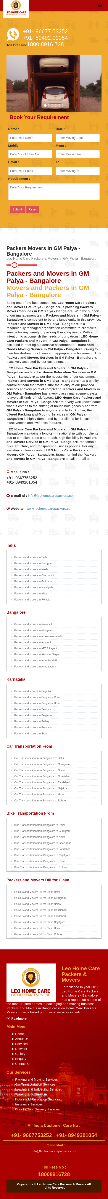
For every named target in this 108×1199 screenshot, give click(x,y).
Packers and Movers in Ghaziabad (34, 575)
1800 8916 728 (45, 44)
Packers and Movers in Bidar (30, 733)
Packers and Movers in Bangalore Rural (37, 697)
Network (21, 1049)
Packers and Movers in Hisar (30, 593)
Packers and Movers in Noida (31, 569)
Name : (13, 129)
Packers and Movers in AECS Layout (35, 648)
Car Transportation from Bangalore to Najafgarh (41, 788)
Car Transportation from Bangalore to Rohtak (40, 800)
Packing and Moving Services (36, 1079)
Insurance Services (29, 1104)
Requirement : (19, 178)
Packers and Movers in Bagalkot (33, 691)
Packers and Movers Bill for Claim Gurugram (40, 898)
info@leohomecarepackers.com (51, 495)
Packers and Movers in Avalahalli (33, 624)
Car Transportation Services (35, 1084)
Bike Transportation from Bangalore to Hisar (39, 861)
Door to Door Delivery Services (37, 1109)
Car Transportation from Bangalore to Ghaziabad (42, 776)
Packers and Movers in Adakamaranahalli (38, 636)
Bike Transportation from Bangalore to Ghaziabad (42, 843)
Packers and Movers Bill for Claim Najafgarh (39, 922)
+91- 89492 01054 (45, 38)
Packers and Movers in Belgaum (33, 715)
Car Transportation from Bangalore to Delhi (39, 758)
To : (58, 162)
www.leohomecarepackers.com (50, 508)
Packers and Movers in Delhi (30, 557)
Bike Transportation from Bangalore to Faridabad (42, 849)
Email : (13, 162)
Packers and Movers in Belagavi (32, 709)
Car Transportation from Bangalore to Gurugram (41, 764)
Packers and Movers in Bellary (31, 721)
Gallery (20, 1054)
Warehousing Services (31, 1094)
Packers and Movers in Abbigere (33, 630)
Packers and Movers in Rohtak (32, 599)
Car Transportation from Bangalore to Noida (39, 770)
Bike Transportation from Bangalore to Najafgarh (42, 855)
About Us (22, 1039)
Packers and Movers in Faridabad (33, 581)
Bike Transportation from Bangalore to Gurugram (42, 831)
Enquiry (20, 1058)
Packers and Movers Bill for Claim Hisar (37, 928)
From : (61, 145)
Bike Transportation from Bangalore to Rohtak (40, 867)
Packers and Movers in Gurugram (33, 563)
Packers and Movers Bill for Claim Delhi (37, 891)
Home (19, 1034)
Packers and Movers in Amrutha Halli (35, 660)
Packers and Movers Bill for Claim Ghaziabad (40, 910)
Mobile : (14, 145)
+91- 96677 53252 (45, 31)
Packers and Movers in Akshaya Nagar (36, 654)
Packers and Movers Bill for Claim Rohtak (38, 934)
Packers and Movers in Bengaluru (33, 727)
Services (21, 1044)
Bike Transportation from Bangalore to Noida (40, 837)
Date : (60, 129)
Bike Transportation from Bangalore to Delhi (39, 824)
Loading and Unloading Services (38, 1089)
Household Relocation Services (37, 1099)
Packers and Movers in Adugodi (32, 642)
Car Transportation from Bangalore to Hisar (39, 794)
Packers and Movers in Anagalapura (35, 666)
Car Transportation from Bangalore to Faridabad (41, 782)
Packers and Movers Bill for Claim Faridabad (40, 916)
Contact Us (23, 1063)
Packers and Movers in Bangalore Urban (37, 703)
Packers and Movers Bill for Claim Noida (37, 904)
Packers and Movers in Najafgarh (33, 587)
